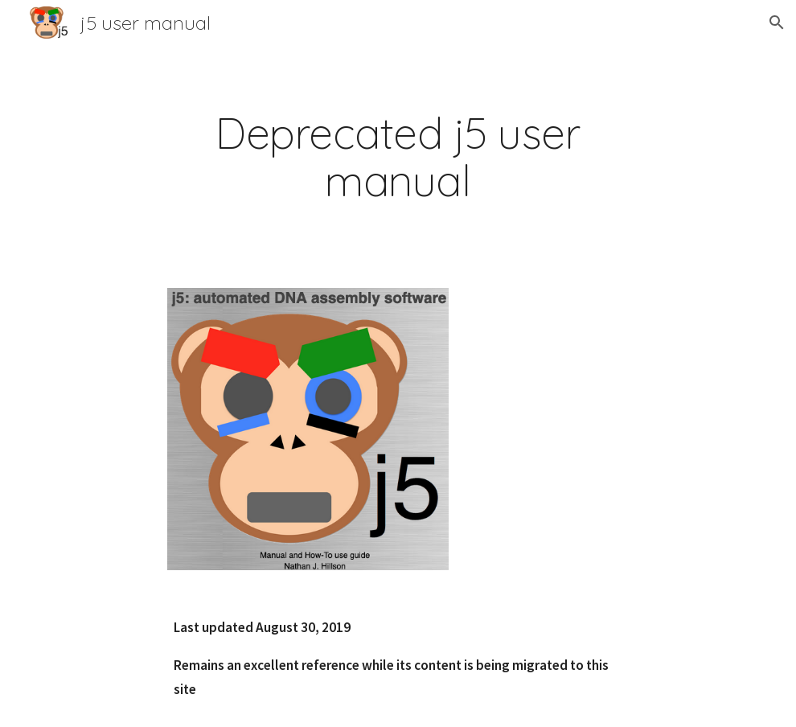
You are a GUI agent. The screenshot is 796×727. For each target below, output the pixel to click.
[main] (398, 156)
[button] (776, 22)
